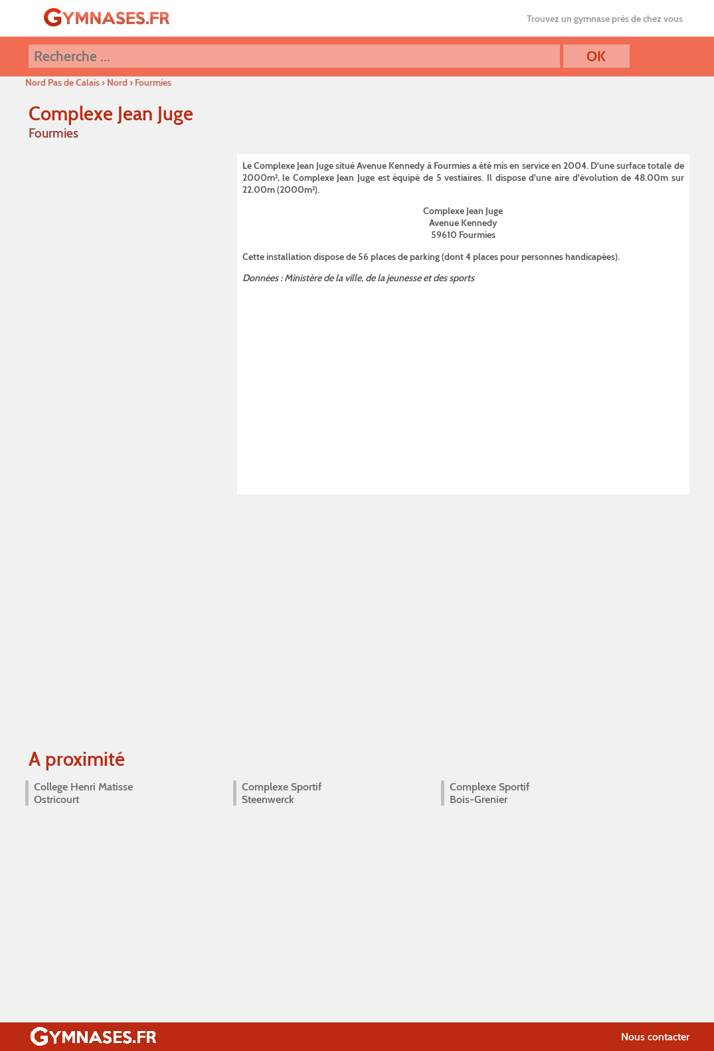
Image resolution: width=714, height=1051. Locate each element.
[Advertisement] (463, 387)
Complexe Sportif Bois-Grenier (489, 793)
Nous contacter (655, 1036)
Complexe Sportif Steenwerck (281, 793)
